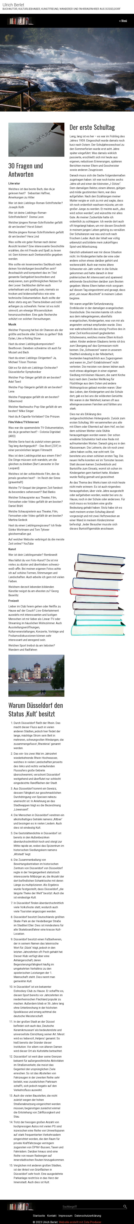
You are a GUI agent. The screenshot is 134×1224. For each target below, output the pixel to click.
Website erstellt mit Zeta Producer (80, 1222)
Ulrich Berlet (13, 4)
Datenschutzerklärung (88, 1215)
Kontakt (51, 1215)
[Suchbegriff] (95, 1207)
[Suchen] (125, 1207)
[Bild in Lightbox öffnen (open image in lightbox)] (36, 676)
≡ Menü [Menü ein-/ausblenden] (123, 21)
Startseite (39, 1215)
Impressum (65, 1215)
